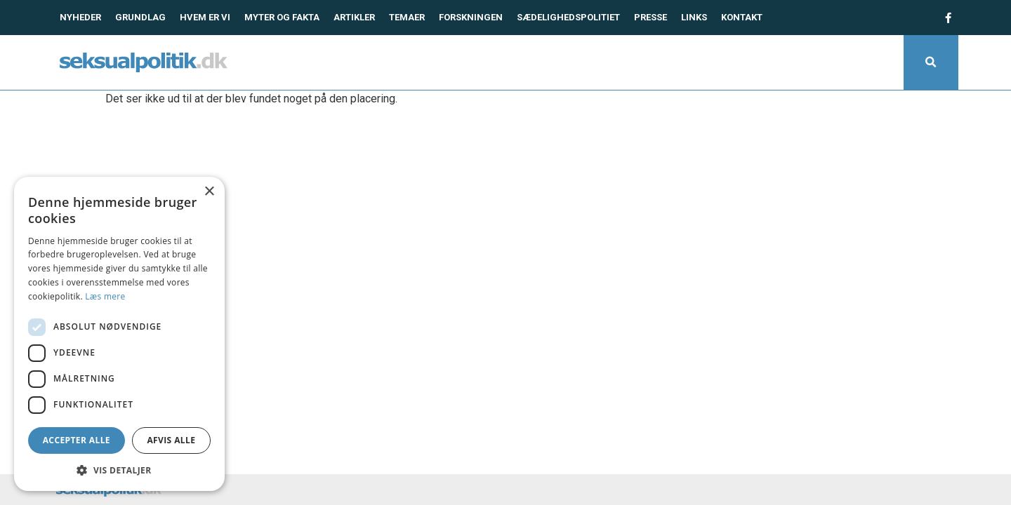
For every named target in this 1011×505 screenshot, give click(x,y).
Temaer (407, 17)
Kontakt (741, 17)
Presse (650, 17)
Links (694, 17)
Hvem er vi (205, 17)
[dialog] (119, 334)
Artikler (354, 17)
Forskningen (471, 17)
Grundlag (140, 17)
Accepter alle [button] (76, 440)
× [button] (209, 192)
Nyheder (80, 17)
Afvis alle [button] (171, 440)
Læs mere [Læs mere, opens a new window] (105, 296)
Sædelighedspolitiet (568, 17)
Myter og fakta (281, 17)
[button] (931, 62)
